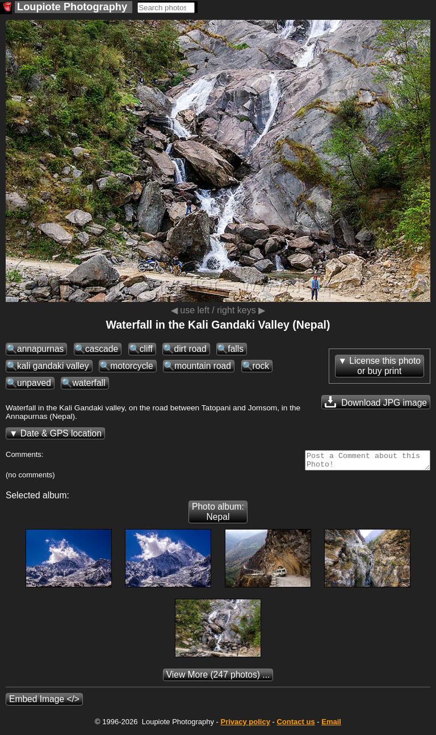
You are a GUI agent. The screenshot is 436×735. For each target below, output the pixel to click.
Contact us (295, 725)
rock (261, 366)
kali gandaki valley (53, 366)
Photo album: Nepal (218, 515)
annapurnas (40, 349)
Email (331, 725)
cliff (146, 349)
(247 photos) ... (218, 678)
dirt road (190, 349)
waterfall (88, 383)
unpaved (34, 383)
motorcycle (131, 366)
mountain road (202, 366)
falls (236, 349)
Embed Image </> (44, 702)
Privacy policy (245, 725)
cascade (101, 349)
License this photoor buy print (385, 366)
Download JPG (376, 402)
